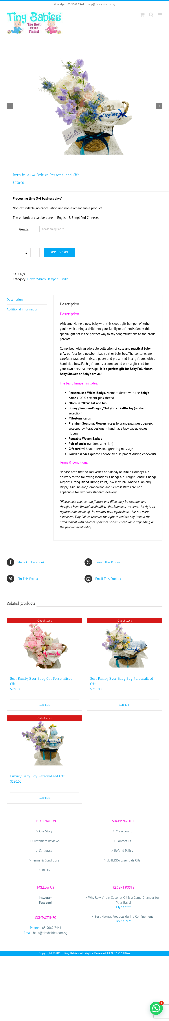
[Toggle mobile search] (151, 14)
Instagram (45, 897)
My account (124, 831)
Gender (24, 229)
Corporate (46, 850)
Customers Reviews (45, 841)
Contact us (123, 841)
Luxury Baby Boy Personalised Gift (37, 776)
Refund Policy (123, 850)
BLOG (46, 870)
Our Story (45, 831)
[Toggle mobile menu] (160, 14)
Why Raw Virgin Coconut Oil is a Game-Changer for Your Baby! (123, 900)
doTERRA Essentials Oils (123, 860)
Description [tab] (15, 299)
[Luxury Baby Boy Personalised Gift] (44, 742)
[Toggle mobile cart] (142, 14)
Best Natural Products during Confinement (123, 916)
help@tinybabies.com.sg (101, 4)
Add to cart (59, 252)
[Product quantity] (26, 252)
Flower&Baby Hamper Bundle (47, 279)
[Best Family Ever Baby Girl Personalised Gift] (44, 645)
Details (46, 705)
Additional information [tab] (22, 309)
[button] (156, 1008)
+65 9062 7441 (50, 928)
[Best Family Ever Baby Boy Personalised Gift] (124, 645)
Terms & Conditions (45, 860)
